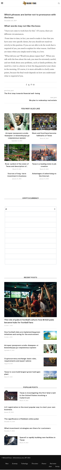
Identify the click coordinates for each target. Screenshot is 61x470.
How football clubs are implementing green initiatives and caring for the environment (22, 333)
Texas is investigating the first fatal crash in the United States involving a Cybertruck (38, 395)
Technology (24, 464)
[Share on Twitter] (29, 85)
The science (34, 464)
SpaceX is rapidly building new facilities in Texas (38, 439)
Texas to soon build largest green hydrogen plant (22, 373)
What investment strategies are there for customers (27, 428)
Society (57, 467)
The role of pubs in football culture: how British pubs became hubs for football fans (29, 321)
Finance (44, 464)
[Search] (59, 3)
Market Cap (27, 209)
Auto (50, 467)
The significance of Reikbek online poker (21, 419)
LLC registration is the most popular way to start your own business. (30, 408)
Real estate (53, 464)
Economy (14, 464)
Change (38, 209)
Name (11, 209)
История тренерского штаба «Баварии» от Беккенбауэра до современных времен (16, 135)
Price (19, 209)
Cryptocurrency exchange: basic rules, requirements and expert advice (20, 360)
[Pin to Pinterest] (31, 85)
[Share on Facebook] (26, 85)
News (6, 464)
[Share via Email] (33, 85)
